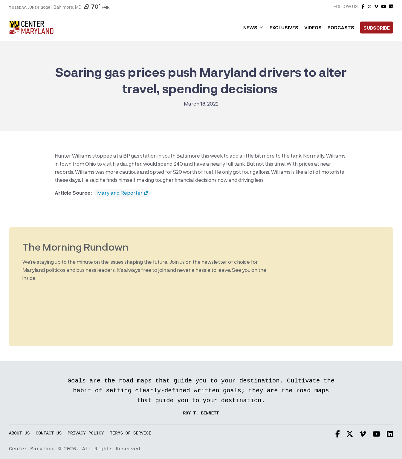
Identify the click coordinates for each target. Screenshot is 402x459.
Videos (313, 27)
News (253, 27)
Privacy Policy (86, 433)
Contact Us (49, 433)
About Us (19, 433)
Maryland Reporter (122, 193)
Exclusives (284, 27)
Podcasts (341, 27)
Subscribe (376, 28)
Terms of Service (131, 433)
